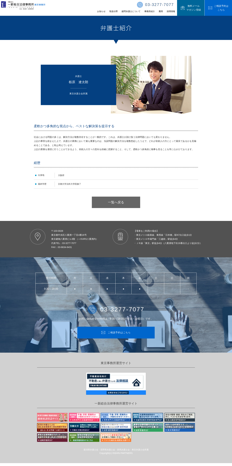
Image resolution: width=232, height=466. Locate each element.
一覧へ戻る (116, 202)
